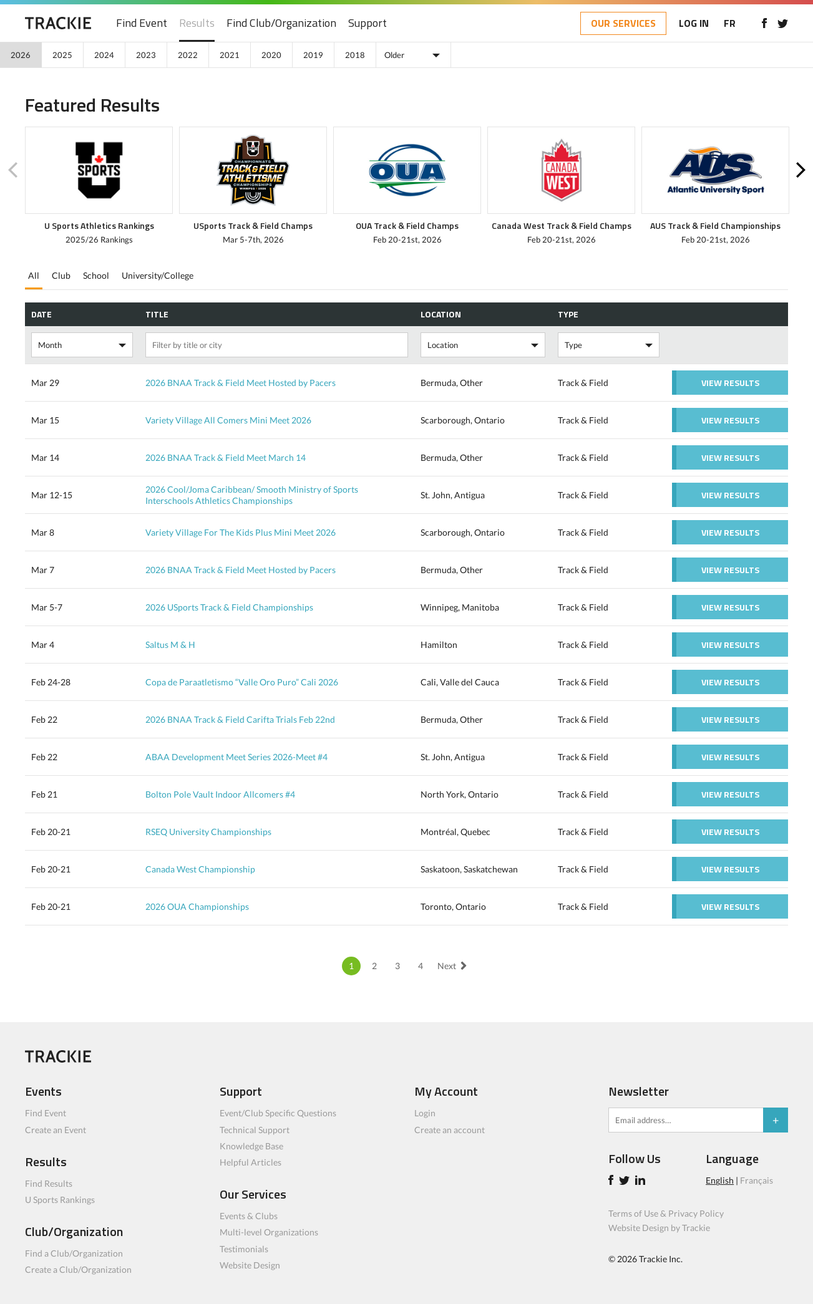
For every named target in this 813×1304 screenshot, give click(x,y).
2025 (62, 55)
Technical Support (255, 1129)
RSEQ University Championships (208, 831)
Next (800, 170)
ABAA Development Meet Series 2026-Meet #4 (236, 756)
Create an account (449, 1129)
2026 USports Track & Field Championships (229, 607)
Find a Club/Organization (74, 1253)
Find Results (48, 1183)
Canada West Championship (200, 869)
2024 (104, 55)
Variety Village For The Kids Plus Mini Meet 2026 (240, 532)
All (33, 275)
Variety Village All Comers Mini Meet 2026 (228, 420)
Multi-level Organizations (269, 1232)
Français (756, 1180)
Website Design (250, 1265)
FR (730, 23)
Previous (12, 170)
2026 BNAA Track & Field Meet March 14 (225, 457)
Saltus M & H (170, 644)
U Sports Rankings (60, 1199)
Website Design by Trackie (659, 1227)
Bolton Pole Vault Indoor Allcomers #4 (220, 794)
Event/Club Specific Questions (278, 1113)
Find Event (141, 23)
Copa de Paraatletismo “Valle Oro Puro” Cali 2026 (241, 682)
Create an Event (55, 1129)
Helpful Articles (250, 1162)
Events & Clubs (249, 1215)
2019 (313, 55)
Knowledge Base (251, 1146)
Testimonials (244, 1249)
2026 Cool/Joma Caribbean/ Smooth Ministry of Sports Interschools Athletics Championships (251, 495)
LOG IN (694, 23)
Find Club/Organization (281, 23)
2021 (230, 55)
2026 (21, 55)
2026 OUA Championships (197, 906)
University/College (157, 275)
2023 (146, 55)
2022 (188, 55)
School (96, 275)
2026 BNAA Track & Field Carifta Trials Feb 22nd (240, 719)
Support (367, 23)
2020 (271, 55)
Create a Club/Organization (78, 1269)
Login (425, 1113)
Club (61, 275)
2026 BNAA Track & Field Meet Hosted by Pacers (240, 382)
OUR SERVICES (623, 23)
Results (197, 23)
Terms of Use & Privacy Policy (666, 1213)
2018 (355, 55)
